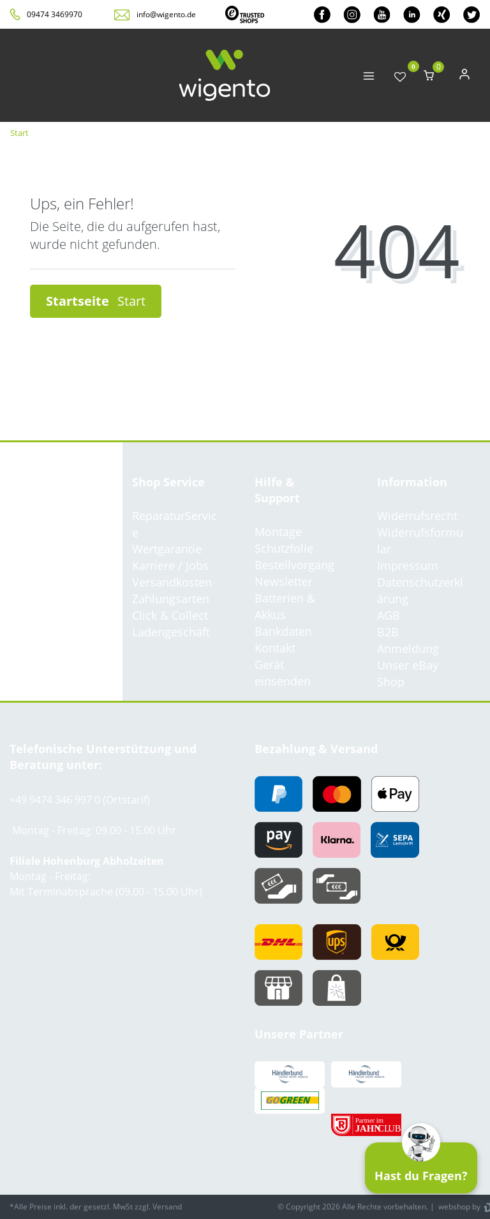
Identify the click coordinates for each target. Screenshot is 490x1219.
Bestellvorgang (294, 564)
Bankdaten (283, 631)
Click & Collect (170, 615)
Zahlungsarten (170, 598)
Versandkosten (172, 582)
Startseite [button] (95, 301)
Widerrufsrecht (417, 515)
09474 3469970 (54, 14)
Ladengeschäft (171, 631)
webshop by (458, 1206)
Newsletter (284, 581)
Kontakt (275, 647)
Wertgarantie (167, 549)
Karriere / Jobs (170, 565)
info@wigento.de (166, 14)
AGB (388, 615)
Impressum (407, 565)
